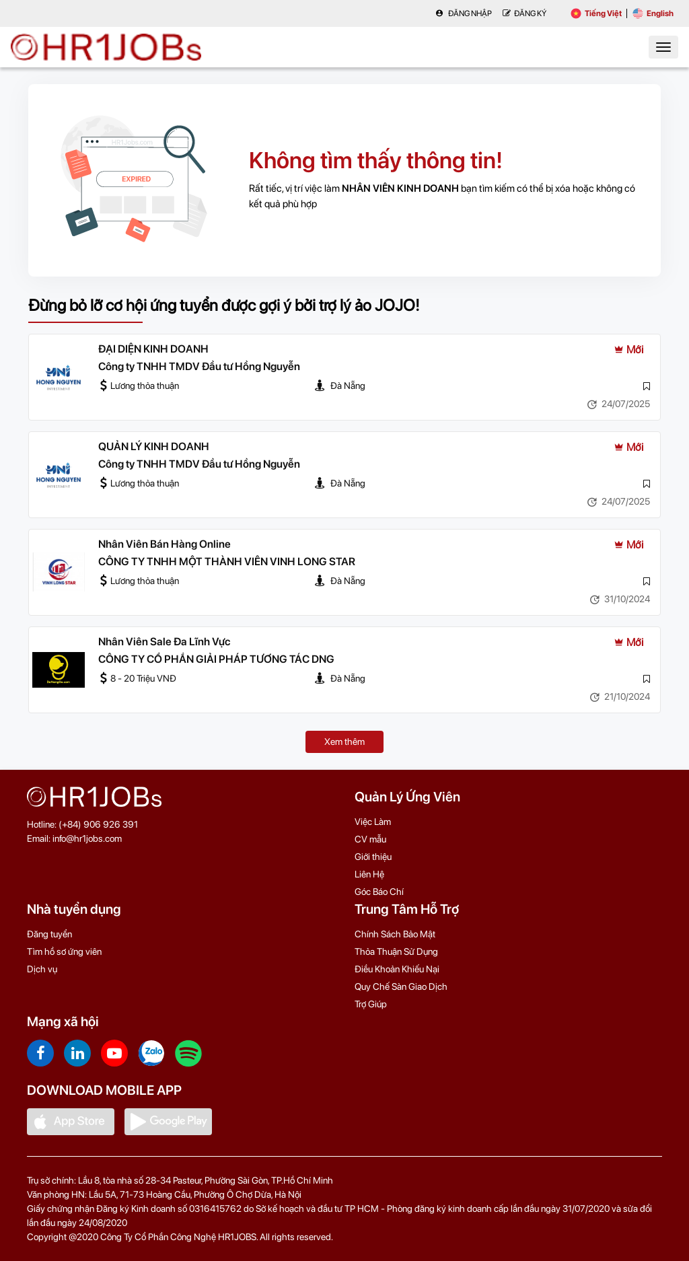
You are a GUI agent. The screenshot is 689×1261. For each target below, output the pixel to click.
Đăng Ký (524, 13)
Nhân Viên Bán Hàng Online (164, 544)
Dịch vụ (42, 969)
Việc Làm (373, 821)
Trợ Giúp (371, 1004)
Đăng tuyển (49, 934)
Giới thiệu (373, 856)
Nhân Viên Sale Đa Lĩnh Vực (164, 641)
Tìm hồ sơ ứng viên (64, 951)
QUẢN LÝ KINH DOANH (153, 446)
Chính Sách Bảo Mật (395, 934)
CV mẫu (370, 839)
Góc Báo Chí (379, 891)
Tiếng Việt (596, 13)
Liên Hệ (369, 874)
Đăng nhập (463, 13)
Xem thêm (344, 741)
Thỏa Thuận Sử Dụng (396, 951)
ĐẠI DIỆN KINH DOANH (153, 349)
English (653, 13)
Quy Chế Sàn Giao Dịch (401, 986)
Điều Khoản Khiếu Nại (397, 969)
